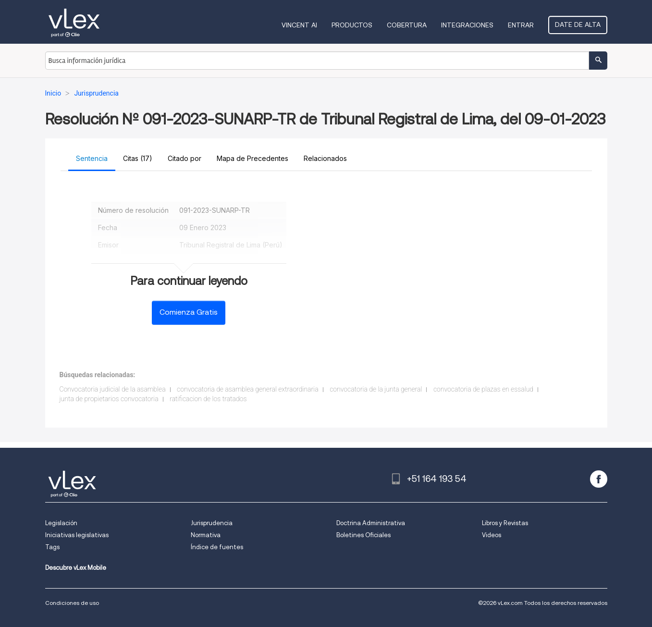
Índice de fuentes (217, 547)
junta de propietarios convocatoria (109, 399)
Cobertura (407, 25)
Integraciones (467, 25)
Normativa (206, 535)
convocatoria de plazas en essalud (483, 389)
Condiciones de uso (72, 603)
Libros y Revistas (505, 523)
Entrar (521, 25)
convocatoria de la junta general (376, 389)
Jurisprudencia (212, 523)
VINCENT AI (299, 25)
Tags (52, 547)
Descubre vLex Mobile (75, 567)
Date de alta (578, 24)
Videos (491, 535)
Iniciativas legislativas (77, 535)
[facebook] (598, 479)
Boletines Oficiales (363, 535)
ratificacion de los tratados (208, 399)
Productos (352, 25)
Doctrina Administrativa (370, 523)
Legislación (61, 523)
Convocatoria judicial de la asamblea (113, 389)
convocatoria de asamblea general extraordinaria (248, 389)
